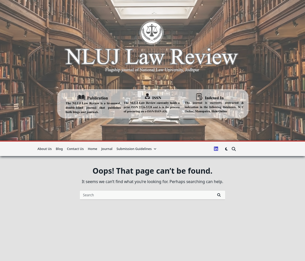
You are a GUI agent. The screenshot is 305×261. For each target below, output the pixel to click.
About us (44, 148)
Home (92, 148)
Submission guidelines (136, 148)
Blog (59, 148)
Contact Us (75, 148)
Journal (106, 148)
